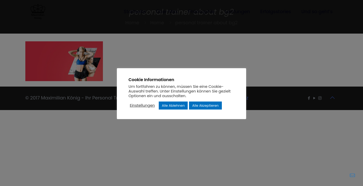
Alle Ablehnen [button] (173, 105)
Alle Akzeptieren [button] (205, 105)
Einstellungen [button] (142, 105)
